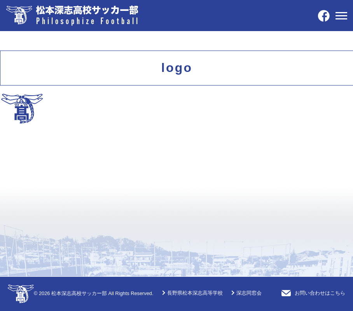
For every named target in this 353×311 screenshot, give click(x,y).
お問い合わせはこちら (320, 293)
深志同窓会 (249, 293)
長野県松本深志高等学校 (195, 293)
